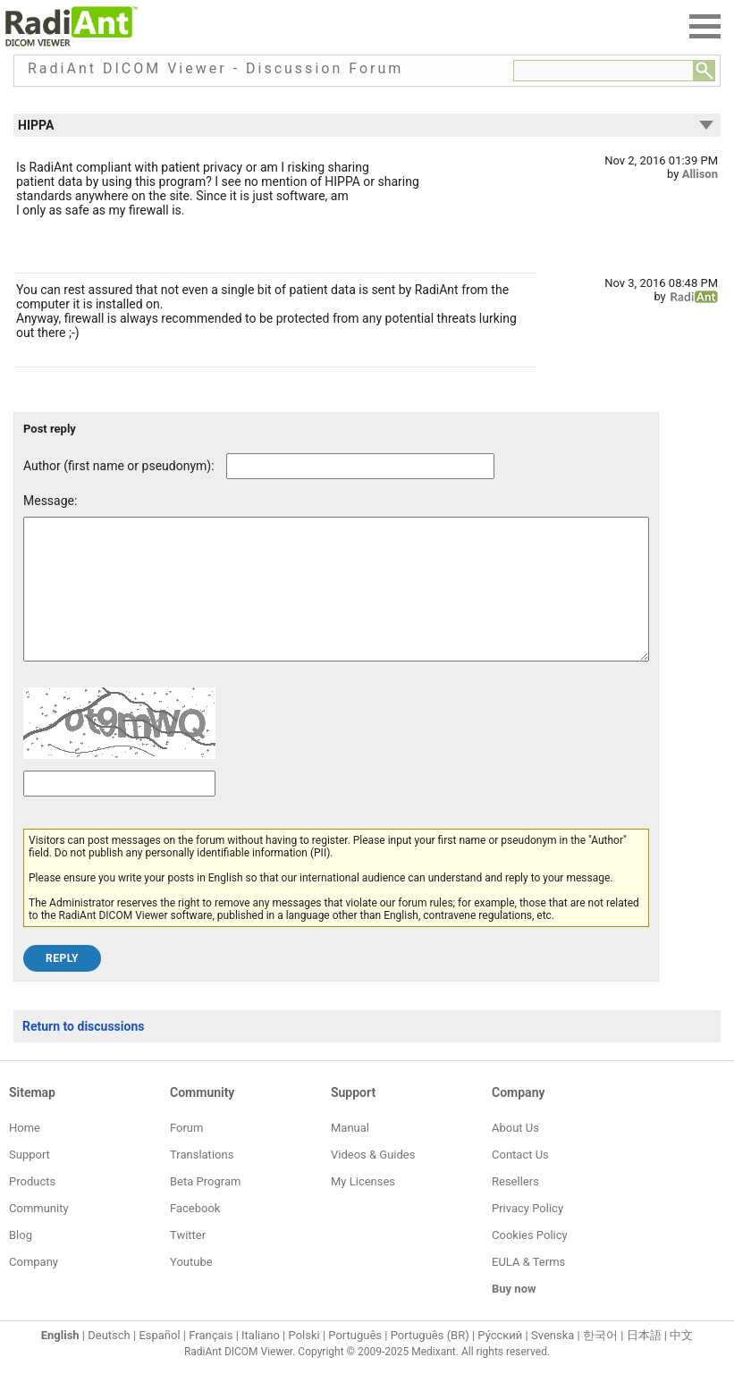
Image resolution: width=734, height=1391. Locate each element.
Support (29, 1181)
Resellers (515, 1208)
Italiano (260, 1362)
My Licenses (363, 1208)
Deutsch (109, 1362)
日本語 (644, 1362)
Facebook (195, 1235)
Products (32, 1208)
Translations (201, 1181)
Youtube (191, 1288)
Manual (350, 1154)
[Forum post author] (360, 466)
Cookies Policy (530, 1262)
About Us (515, 1154)
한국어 (600, 1362)
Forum (186, 1154)
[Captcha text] (119, 810)
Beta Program (205, 1208)
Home (24, 1154)
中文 (681, 1362)
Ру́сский (499, 1362)
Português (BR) (430, 1362)
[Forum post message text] (336, 602)
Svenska (552, 1362)
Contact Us (520, 1181)
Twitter (188, 1262)
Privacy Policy (527, 1235)
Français (210, 1362)
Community (39, 1235)
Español (159, 1362)
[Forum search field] (603, 70)
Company (33, 1288)
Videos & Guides (373, 1181)
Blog (20, 1262)
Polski (304, 1362)
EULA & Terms (528, 1288)
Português (355, 1362)
